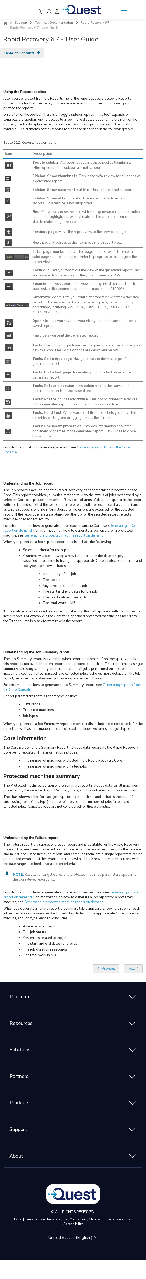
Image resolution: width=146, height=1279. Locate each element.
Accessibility (73, 1224)
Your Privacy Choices (85, 1219)
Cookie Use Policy (117, 1219)
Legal (18, 1219)
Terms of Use (35, 1219)
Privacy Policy (57, 1219)
